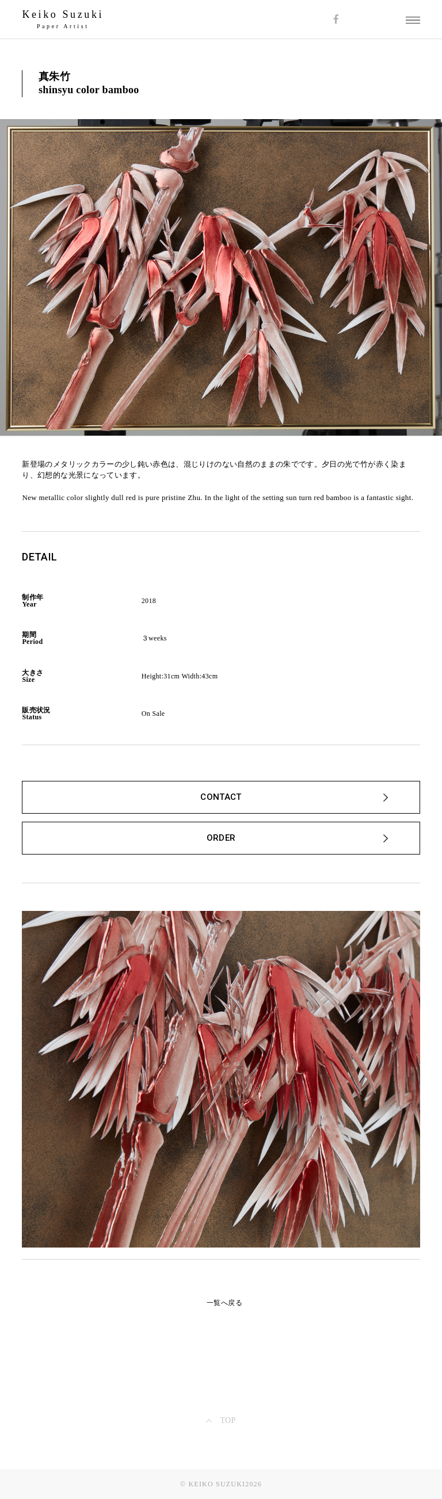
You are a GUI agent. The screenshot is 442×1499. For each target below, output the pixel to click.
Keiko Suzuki (63, 14)
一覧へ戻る (224, 1303)
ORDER (221, 838)
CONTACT (220, 797)
